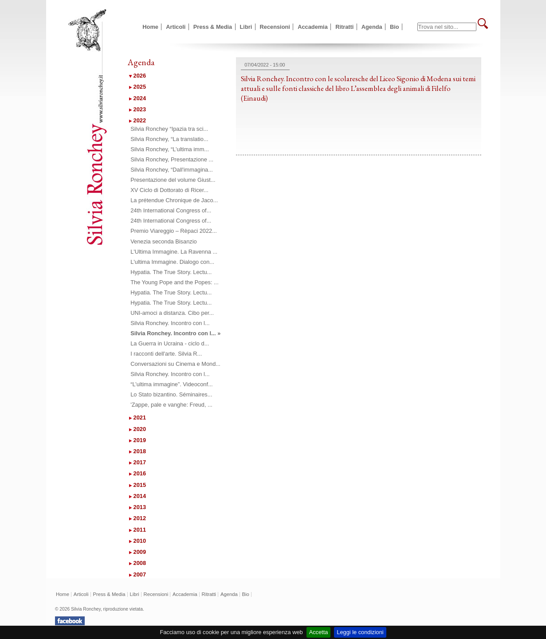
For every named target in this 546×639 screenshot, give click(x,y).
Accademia (313, 27)
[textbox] (446, 27)
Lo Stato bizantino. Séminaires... (171, 394)
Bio (394, 27)
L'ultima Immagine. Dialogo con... (172, 262)
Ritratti (344, 27)
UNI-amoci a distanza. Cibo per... (172, 313)
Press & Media (212, 27)
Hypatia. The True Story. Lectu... (171, 272)
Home (150, 27)
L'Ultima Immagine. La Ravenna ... (173, 251)
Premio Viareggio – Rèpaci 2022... (173, 230)
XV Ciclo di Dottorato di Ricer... (169, 190)
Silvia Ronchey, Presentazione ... (171, 159)
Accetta (318, 632)
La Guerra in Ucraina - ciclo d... (169, 343)
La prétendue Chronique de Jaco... (174, 200)
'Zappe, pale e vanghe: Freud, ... (171, 404)
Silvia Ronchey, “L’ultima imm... (169, 149)
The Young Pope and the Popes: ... (174, 282)
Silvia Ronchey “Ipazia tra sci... (169, 128)
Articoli (175, 27)
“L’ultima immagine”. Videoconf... (171, 384)
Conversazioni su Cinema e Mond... (175, 364)
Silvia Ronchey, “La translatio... (169, 139)
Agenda (371, 27)
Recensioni (275, 27)
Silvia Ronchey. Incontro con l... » (175, 333)
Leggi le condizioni (360, 632)
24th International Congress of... (170, 210)
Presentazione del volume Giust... (172, 179)
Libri (246, 27)
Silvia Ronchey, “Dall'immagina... (171, 169)
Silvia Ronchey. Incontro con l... (169, 323)
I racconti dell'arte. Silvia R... (166, 353)
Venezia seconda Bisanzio (163, 241)
